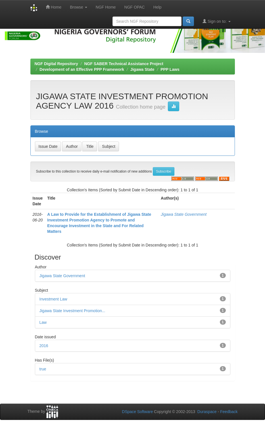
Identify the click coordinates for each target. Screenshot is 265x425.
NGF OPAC (134, 7)
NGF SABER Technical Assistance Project (123, 63)
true (42, 369)
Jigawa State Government (183, 214)
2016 (43, 345)
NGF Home (106, 7)
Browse (78, 7)
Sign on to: (217, 21)
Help (157, 7)
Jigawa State (142, 69)
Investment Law (53, 299)
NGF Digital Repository (56, 63)
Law (43, 322)
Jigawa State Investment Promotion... (72, 310)
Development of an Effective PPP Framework (81, 69)
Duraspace (207, 411)
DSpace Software (137, 411)
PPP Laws (170, 69)
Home (53, 7)
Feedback (228, 411)
